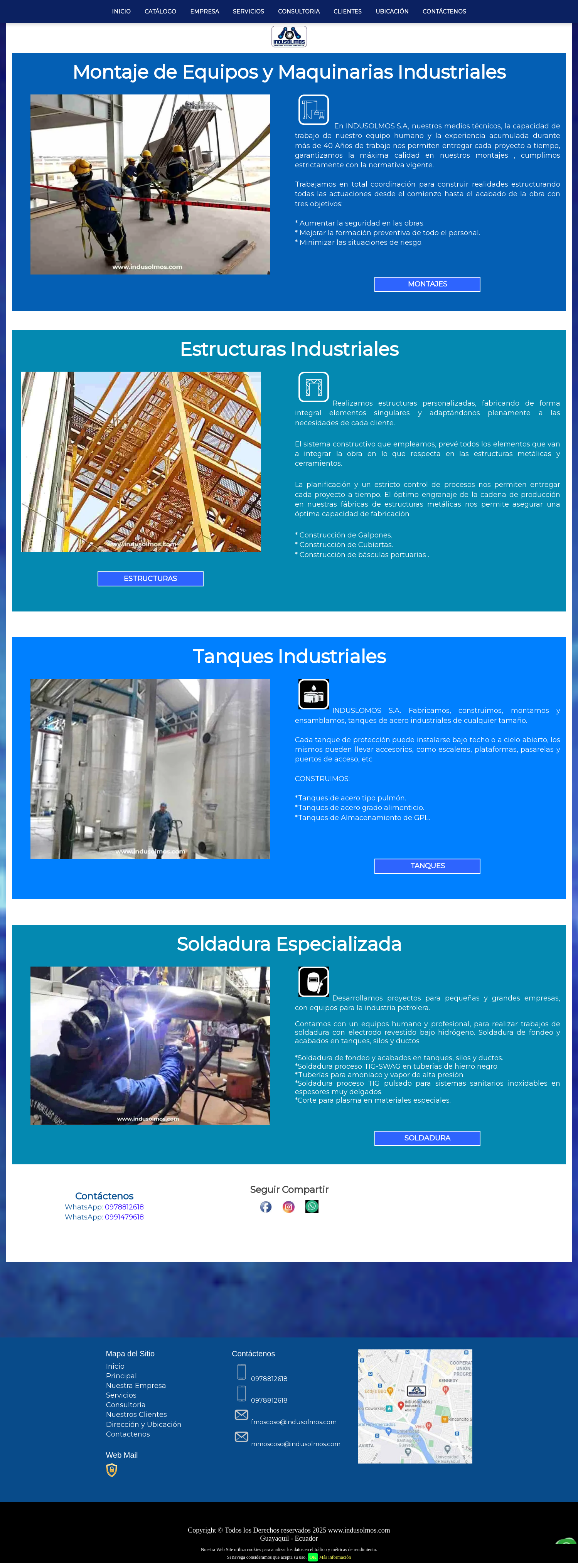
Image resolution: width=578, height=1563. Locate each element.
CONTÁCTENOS (444, 11)
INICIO (121, 11)
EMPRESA (204, 11)
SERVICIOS (248, 11)
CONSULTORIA (299, 11)
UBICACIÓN (392, 11)
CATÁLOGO (160, 11)
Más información (335, 1557)
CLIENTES (348, 11)
